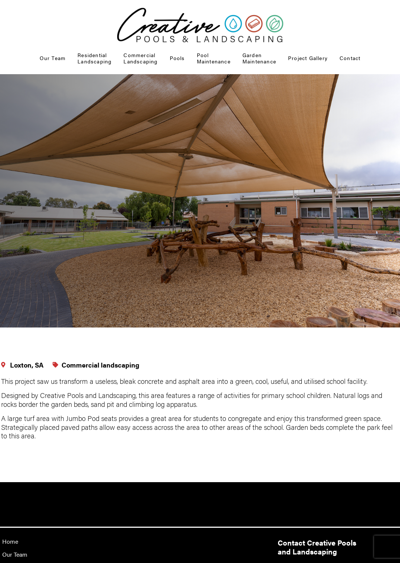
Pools (177, 58)
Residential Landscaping (94, 58)
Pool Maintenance (214, 58)
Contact (350, 58)
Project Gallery (308, 58)
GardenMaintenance (259, 58)
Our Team (53, 58)
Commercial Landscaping (140, 58)
